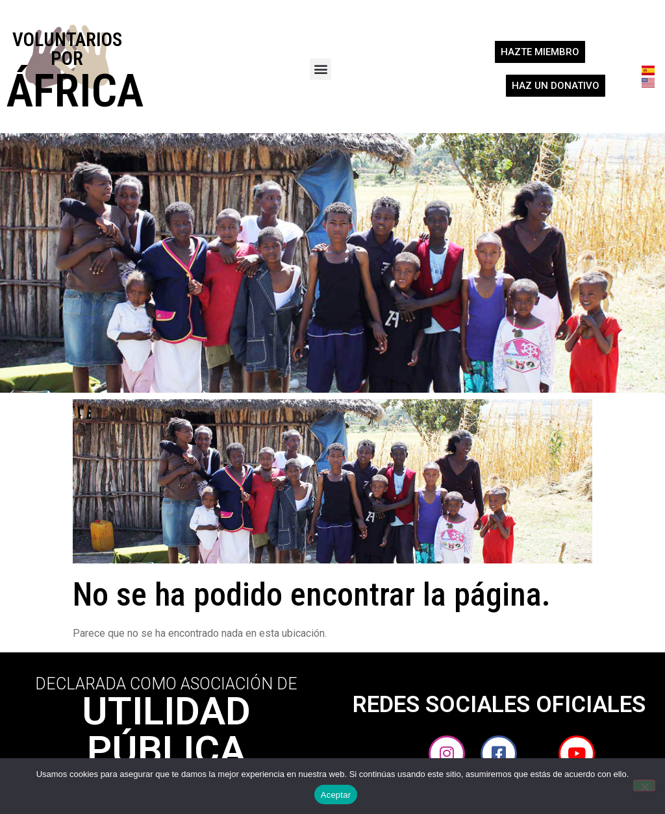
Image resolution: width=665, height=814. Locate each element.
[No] (644, 785)
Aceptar (336, 795)
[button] (320, 69)
